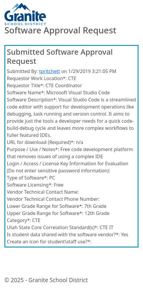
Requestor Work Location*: (37, 78)
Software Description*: (32, 99)
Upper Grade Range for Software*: (45, 213)
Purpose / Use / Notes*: (33, 149)
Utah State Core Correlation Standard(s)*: (52, 227)
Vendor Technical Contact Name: (43, 192)
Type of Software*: (27, 177)
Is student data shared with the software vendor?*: (63, 234)
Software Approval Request (60, 30)
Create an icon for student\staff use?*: (49, 241)
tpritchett (49, 71)
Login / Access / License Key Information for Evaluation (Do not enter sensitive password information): (67, 167)
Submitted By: (22, 71)
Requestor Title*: (25, 85)
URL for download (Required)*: (41, 142)
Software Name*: (26, 92)
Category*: (19, 220)
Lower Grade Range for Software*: (45, 206)
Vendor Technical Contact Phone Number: (53, 199)
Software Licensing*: (30, 185)
